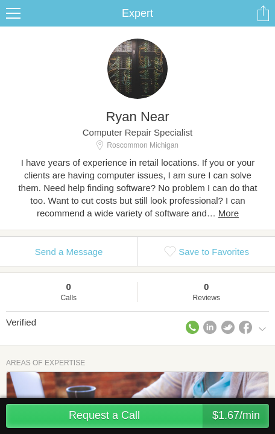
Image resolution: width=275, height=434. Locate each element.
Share (263, 13)
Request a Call (169, 416)
